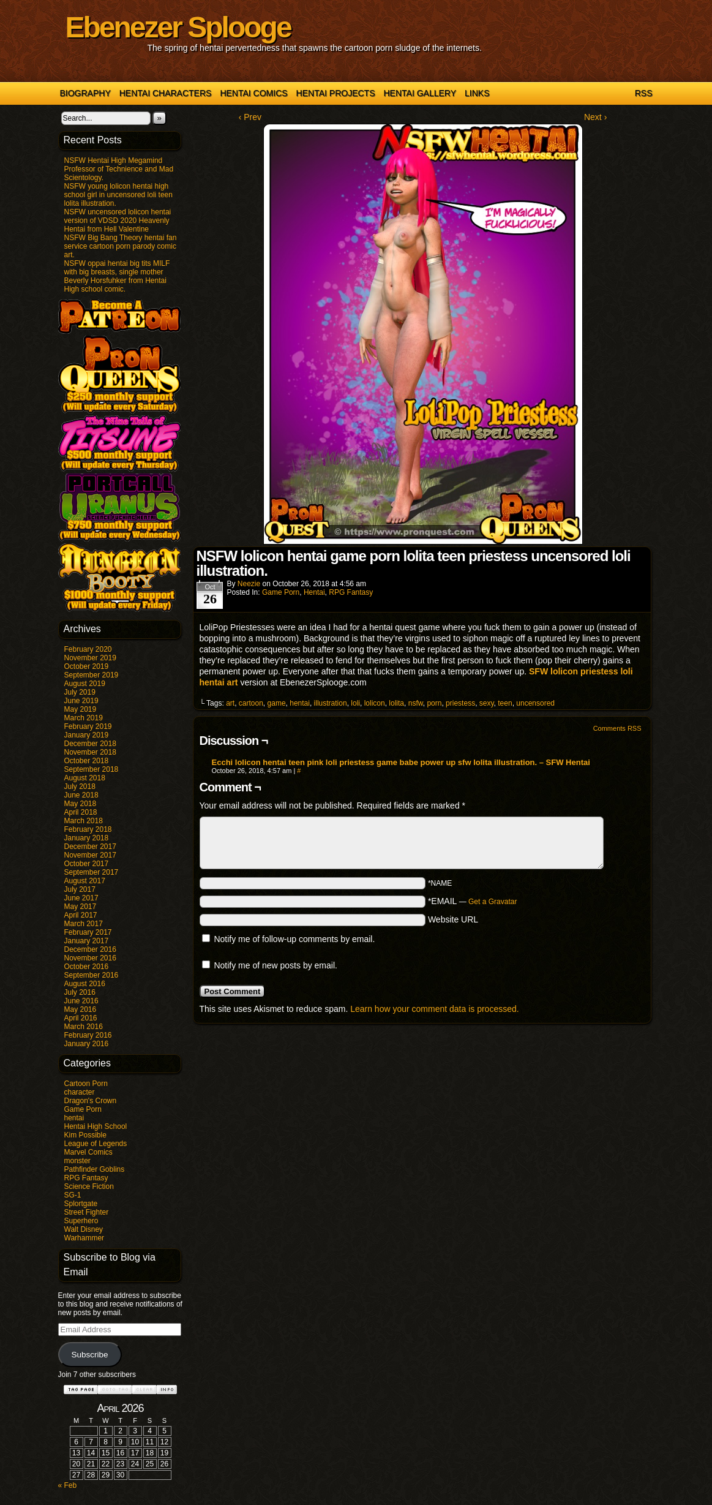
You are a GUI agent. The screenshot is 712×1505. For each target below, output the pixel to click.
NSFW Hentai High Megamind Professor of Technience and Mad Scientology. (119, 169)
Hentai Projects (335, 93)
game (277, 703)
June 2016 (81, 1001)
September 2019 (91, 675)
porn (434, 703)
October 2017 (86, 863)
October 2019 (86, 666)
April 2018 (80, 812)
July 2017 (80, 889)
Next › (595, 117)
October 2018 (86, 760)
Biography (85, 93)
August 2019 (84, 683)
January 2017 (86, 941)
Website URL (453, 919)
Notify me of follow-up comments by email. (294, 939)
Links (477, 93)
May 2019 (80, 709)
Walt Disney (83, 1229)
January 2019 (86, 735)
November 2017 (90, 855)
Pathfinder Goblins (94, 1169)
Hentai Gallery (419, 93)
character (79, 1092)
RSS (644, 93)
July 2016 (80, 992)
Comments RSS (617, 728)
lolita (396, 703)
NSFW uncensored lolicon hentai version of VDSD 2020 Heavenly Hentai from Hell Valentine (117, 220)
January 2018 (86, 838)
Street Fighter (86, 1212)
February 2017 (88, 932)
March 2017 (83, 923)
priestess (460, 703)
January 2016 (86, 1043)
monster (77, 1160)
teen (505, 703)
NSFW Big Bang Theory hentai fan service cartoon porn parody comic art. (120, 246)
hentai (74, 1118)
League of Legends (95, 1143)
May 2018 (80, 803)
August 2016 (84, 983)
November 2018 (90, 752)
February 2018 (88, 829)
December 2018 (90, 743)
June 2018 (81, 795)
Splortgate (81, 1203)
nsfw (415, 703)
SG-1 (72, 1195)
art (230, 703)
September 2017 (91, 872)
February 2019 (88, 726)
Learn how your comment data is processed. (434, 1009)
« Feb (67, 1485)
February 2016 (88, 1035)
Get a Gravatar (492, 901)
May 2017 (80, 906)
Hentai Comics (253, 93)
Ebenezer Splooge (178, 27)
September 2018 (91, 769)
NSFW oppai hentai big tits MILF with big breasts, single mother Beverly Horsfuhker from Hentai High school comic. (117, 276)
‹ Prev (250, 117)
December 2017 (90, 846)
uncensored (535, 703)
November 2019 (90, 658)
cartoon (251, 703)
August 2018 (84, 778)
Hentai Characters (165, 93)
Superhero (81, 1220)
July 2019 (80, 692)
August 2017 (84, 881)
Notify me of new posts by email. (275, 965)
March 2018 (83, 821)
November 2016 (90, 958)
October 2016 (86, 966)
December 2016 (90, 949)
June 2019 (81, 700)
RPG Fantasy (86, 1178)
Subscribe (89, 1354)
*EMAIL (472, 901)
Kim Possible (85, 1135)
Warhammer (84, 1238)
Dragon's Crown (90, 1100)
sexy (486, 703)
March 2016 (83, 1026)
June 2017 (81, 898)
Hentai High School (95, 1126)
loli (355, 703)
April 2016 (80, 1018)
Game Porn (83, 1109)
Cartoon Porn (86, 1083)
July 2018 (80, 786)
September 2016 (91, 975)
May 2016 (80, 1009)
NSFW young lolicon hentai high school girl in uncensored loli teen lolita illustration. (118, 195)
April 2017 (80, 915)
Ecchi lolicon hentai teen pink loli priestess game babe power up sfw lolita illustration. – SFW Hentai (401, 762)
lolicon (374, 703)
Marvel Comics (88, 1152)
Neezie (249, 583)
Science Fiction (89, 1186)
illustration (330, 703)
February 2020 (88, 649)
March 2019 (83, 718)
